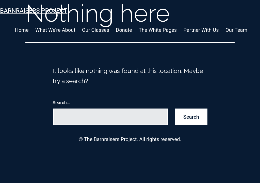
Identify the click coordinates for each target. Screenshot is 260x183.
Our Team (236, 30)
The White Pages (158, 30)
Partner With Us (201, 30)
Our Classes (95, 30)
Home (22, 30)
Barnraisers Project (33, 10)
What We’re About (55, 30)
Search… (61, 102)
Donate (124, 30)
